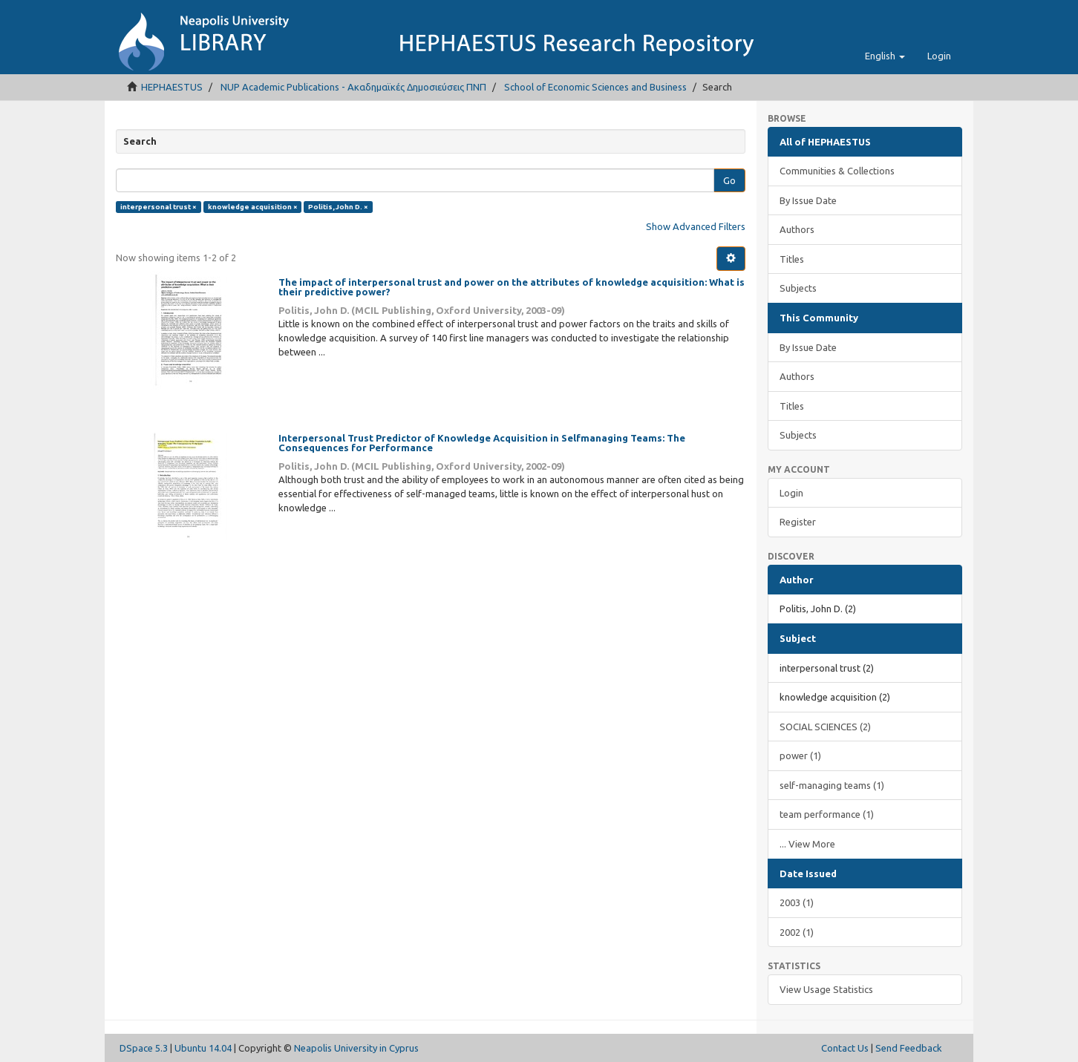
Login (791, 493)
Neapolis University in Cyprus (356, 1048)
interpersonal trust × (158, 207)
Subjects (798, 288)
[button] (885, 55)
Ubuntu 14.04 (203, 1048)
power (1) (800, 755)
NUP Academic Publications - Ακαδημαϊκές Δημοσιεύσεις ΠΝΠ (353, 87)
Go (729, 180)
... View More (807, 844)
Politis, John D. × (338, 207)
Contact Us (845, 1048)
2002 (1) (797, 932)
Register (798, 522)
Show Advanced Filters (695, 226)
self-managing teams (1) (832, 785)
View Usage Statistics (826, 989)
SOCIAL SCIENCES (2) (825, 726)
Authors (797, 229)
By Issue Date (808, 200)
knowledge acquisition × (253, 207)
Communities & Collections (837, 170)
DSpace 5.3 (144, 1048)
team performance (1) (827, 814)
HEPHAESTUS (172, 87)
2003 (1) (797, 902)
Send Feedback (908, 1048)
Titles (792, 259)
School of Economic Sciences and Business (595, 87)
